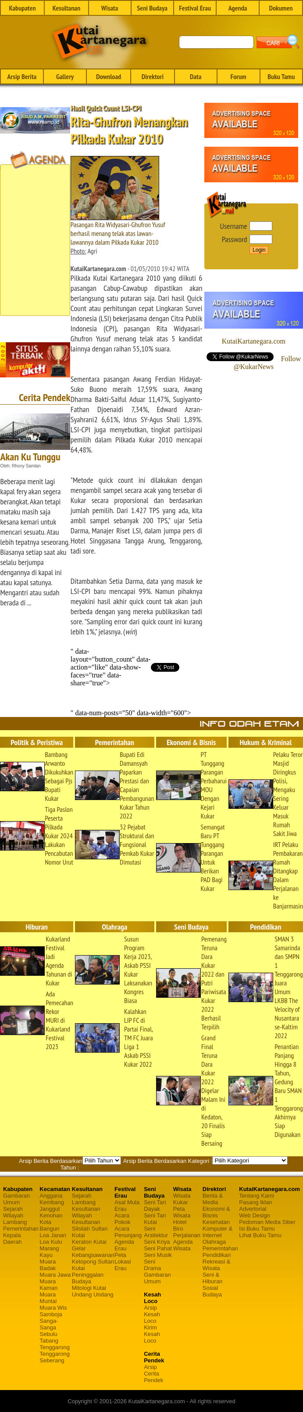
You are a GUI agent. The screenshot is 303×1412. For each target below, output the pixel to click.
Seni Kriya (157, 1241)
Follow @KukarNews (267, 362)
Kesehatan (216, 1222)
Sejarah (13, 1209)
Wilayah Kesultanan (86, 1218)
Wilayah (13, 1215)
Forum (238, 76)
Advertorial (252, 1209)
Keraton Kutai (89, 1241)
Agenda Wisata (183, 1245)
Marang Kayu (49, 1251)
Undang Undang (93, 1294)
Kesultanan (66, 8)
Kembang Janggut (51, 1205)
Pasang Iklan (255, 1202)
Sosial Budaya (212, 1291)
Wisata (109, 8)
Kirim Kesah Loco (152, 1334)
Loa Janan (52, 1235)
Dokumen (280, 8)
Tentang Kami (256, 1195)
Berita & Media (213, 1199)
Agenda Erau (124, 1245)
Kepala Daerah (12, 1238)
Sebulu (48, 1334)
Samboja (50, 1314)
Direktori (153, 76)
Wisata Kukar (182, 1199)
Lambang (15, 1222)
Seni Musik (158, 1255)
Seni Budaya (152, 8)
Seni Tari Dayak (155, 1205)
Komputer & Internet (218, 1231)
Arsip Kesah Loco (152, 1314)
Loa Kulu (50, 1241)
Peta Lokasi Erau (122, 1261)
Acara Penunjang (128, 1231)
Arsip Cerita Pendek (153, 1373)
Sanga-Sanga (48, 1324)
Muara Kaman (48, 1284)
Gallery (65, 76)
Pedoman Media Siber (267, 1222)
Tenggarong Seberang (54, 1357)
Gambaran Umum (16, 1199)
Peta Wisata (182, 1212)
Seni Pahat (158, 1248)
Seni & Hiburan (213, 1278)
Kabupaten (22, 8)
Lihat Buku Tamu (260, 1235)
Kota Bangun (49, 1225)
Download (108, 76)
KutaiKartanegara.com (253, 341)
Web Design (254, 1215)
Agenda (237, 8)
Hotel (179, 1222)
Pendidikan (217, 1255)
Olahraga (214, 1241)
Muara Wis (53, 1307)
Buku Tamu (281, 76)
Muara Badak (47, 1264)
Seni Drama (152, 1264)
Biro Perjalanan (186, 1231)
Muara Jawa (55, 1274)
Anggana (50, 1195)
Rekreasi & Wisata (217, 1264)
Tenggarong (54, 1347)
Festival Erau (195, 8)
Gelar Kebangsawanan (93, 1251)
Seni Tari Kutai (155, 1218)
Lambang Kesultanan (86, 1205)
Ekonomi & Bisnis (216, 1212)
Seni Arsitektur (156, 1231)
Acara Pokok (122, 1218)
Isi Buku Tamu (256, 1228)
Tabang (48, 1340)
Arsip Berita (22, 76)
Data (195, 76)
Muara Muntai (48, 1297)
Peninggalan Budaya (87, 1278)
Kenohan (50, 1215)
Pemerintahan (21, 1228)
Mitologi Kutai (89, 1288)
